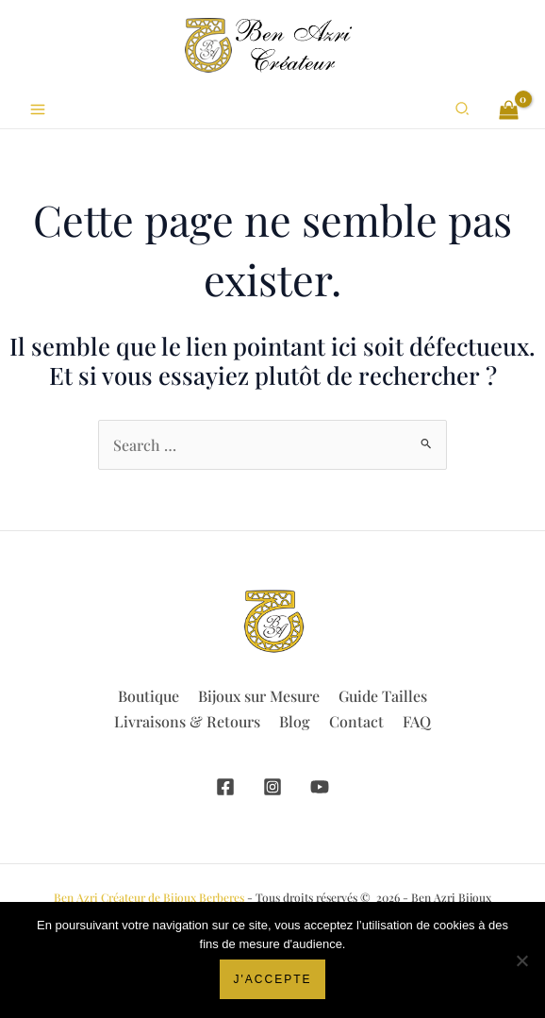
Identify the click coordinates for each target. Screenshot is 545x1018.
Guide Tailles (383, 696)
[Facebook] (225, 786)
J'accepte (273, 979)
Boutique (148, 696)
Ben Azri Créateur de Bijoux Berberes (149, 897)
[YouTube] (319, 786)
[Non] (521, 960)
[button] (462, 109)
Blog (294, 721)
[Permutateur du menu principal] (38, 109)
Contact (356, 721)
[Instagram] (272, 786)
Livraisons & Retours (187, 721)
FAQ (417, 721)
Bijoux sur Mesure (259, 696)
